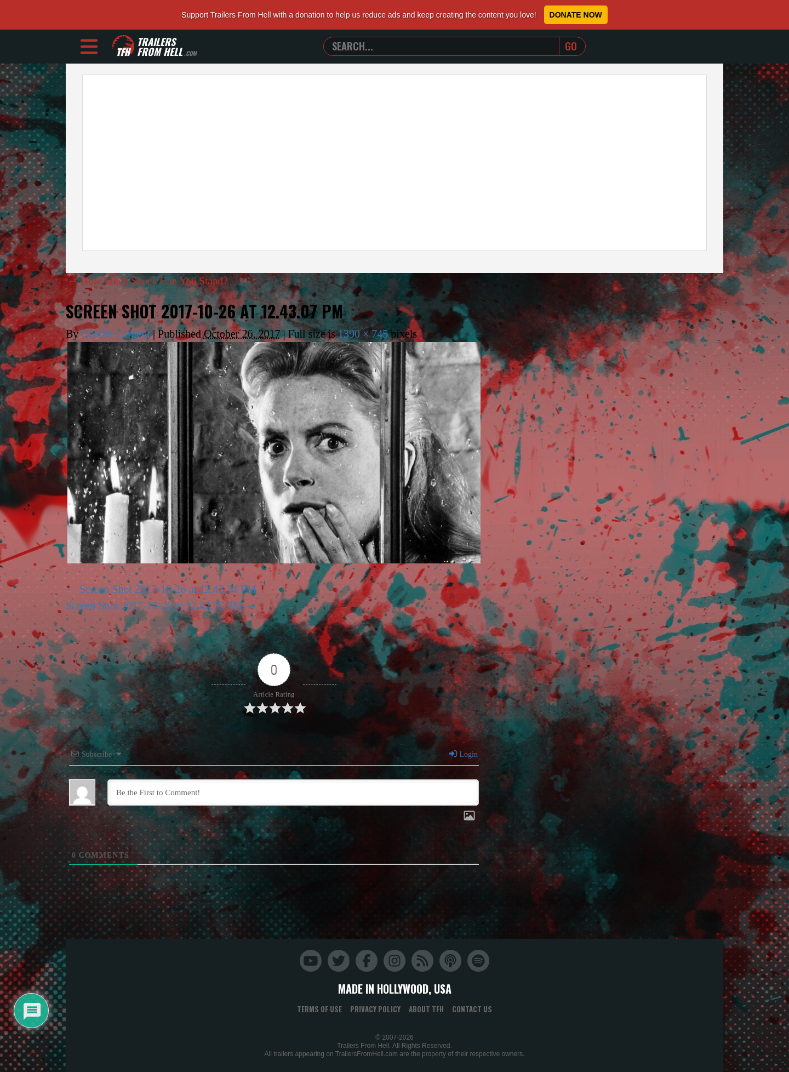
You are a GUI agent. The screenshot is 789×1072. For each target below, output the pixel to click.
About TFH (426, 1008)
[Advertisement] (394, 163)
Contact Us (472, 1008)
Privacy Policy (375, 1008)
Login (463, 754)
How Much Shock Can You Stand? (150, 281)
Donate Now (576, 14)
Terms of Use (319, 1008)
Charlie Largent (115, 334)
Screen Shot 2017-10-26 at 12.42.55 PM (154, 606)
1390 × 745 (363, 334)
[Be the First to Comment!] (293, 792)
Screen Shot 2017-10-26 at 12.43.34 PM (167, 589)
